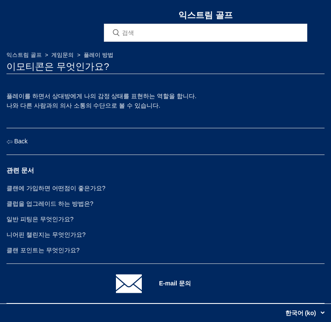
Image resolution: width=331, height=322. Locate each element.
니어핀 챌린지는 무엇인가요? (46, 234)
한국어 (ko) (301, 313)
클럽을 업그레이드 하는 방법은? (49, 203)
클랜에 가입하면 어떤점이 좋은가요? (55, 188)
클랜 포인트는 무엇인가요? (43, 250)
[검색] (205, 32)
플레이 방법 (98, 55)
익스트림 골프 (24, 55)
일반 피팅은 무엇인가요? (40, 219)
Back (17, 141)
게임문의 (62, 55)
